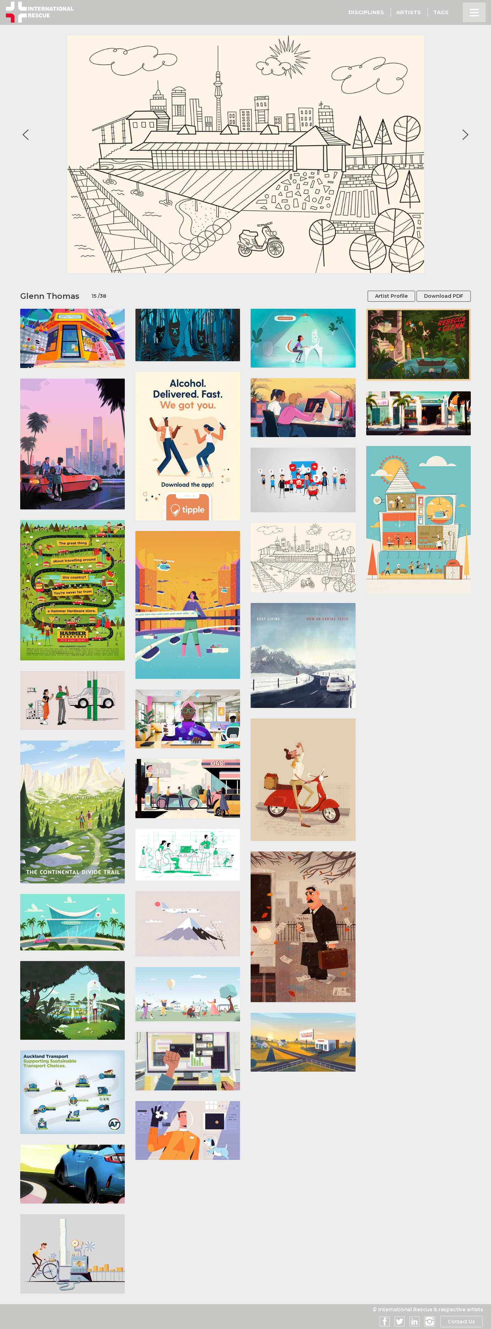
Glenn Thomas (49, 296)
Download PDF (443, 296)
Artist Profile (391, 296)
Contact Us (460, 1321)
